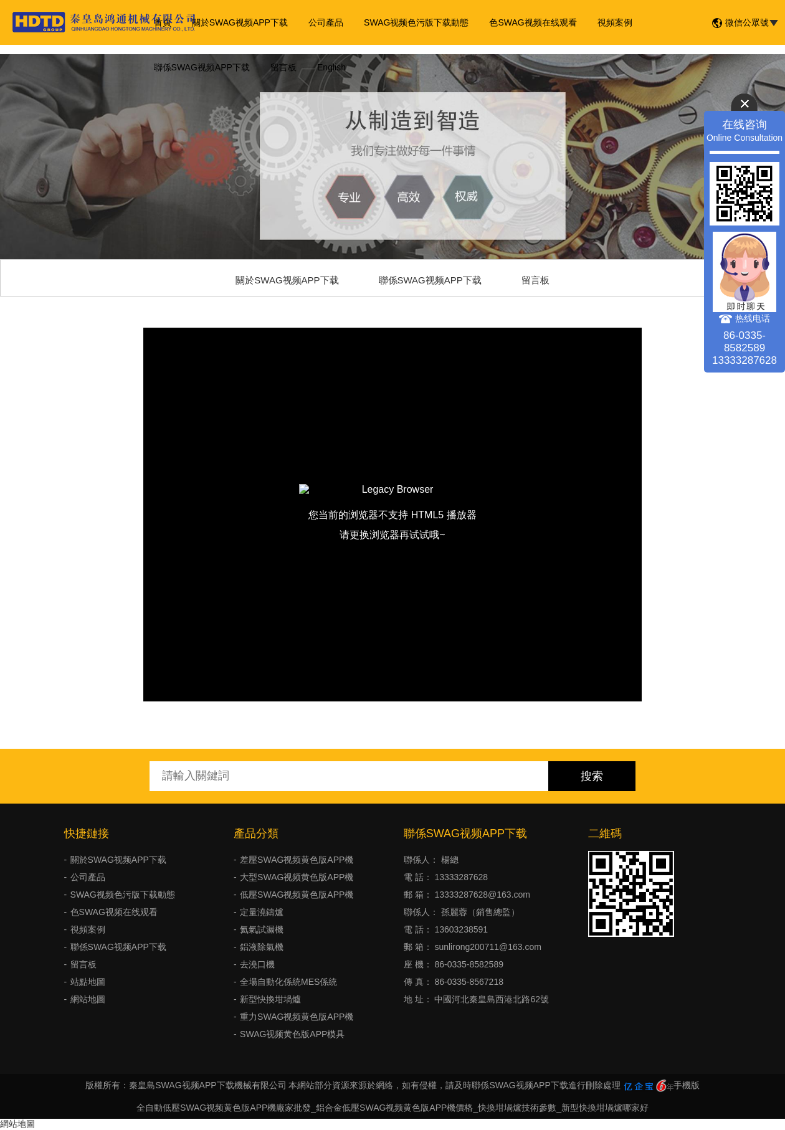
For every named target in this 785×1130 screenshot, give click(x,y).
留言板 (280, 67)
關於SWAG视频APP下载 (237, 22)
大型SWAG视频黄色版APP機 (296, 877)
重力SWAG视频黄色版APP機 (296, 1017)
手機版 (686, 1085)
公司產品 (320, 22)
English (326, 67)
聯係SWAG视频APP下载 (201, 67)
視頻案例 (604, 22)
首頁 (161, 22)
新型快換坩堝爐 (270, 999)
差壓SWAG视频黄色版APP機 (296, 860)
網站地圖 (87, 999)
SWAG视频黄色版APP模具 (292, 1034)
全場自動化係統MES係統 (288, 982)
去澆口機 (257, 964)
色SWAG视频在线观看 (524, 22)
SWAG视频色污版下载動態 (409, 22)
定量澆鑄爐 (261, 912)
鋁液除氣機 (261, 947)
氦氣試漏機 (261, 929)
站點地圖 (87, 982)
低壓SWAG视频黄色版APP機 (296, 895)
